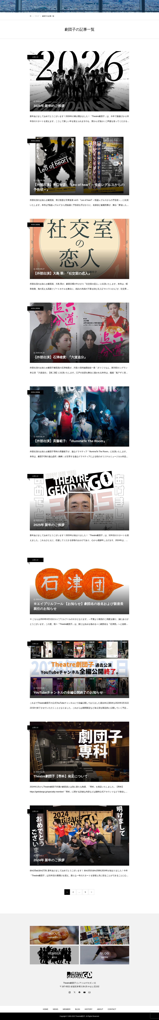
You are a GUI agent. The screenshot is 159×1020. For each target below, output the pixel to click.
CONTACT (112, 1009)
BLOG (77, 1009)
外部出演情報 (35, 141)
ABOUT (100, 1009)
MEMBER (66, 1009)
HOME (45, 1009)
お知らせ (35, 57)
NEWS (55, 1009)
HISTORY (88, 1009)
